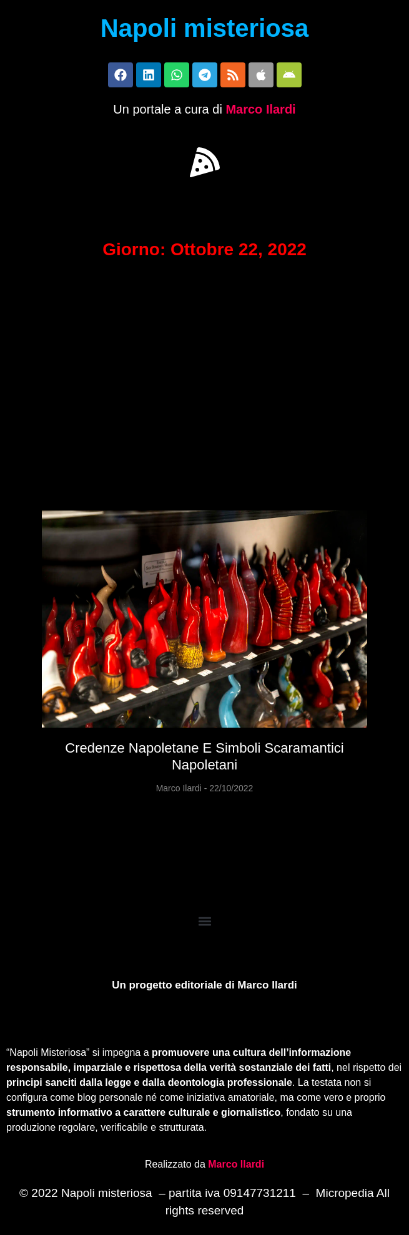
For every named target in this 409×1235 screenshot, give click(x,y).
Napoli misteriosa (204, 28)
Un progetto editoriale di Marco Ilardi (204, 985)
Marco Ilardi (260, 109)
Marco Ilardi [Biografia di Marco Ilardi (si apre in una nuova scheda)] (236, 1164)
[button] (204, 162)
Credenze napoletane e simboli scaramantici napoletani (204, 756)
